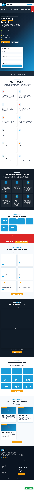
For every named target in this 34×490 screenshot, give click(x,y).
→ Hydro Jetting (20, 458)
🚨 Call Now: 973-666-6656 (32, 9)
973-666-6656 (23, 5)
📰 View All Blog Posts (17, 442)
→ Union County (3, 471)
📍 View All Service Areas (17, 391)
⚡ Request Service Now (12, 66)
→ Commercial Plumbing (21, 460)
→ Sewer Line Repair (20, 454)
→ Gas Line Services (20, 459)
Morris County (28, 371)
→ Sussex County (3, 472)
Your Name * (4, 51)
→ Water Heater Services (21, 455)
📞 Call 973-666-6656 (5, 42)
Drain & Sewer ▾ (15, 9)
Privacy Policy (29, 478)
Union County (28, 379)
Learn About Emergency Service (21, 242)
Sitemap (32, 478)
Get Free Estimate (21, 474)
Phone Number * (4, 55)
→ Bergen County (3, 465)
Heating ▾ (10, 9)
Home (2, 9)
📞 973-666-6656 (9, 241)
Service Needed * (4, 62)
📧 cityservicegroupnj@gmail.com (14, 0)
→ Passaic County (3, 466)
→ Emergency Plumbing (21, 452)
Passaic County (17, 371)
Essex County (6, 379)
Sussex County (6, 386)
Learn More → (4, 164)
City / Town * (4, 58)
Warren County (17, 386)
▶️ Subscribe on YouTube (17, 352)
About (29, 9)
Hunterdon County (28, 386)
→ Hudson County (3, 470)
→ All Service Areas (3, 473)
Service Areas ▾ (21, 9)
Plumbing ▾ (6, 9)
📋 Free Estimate (29, 4)
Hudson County (17, 379)
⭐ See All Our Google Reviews (17, 294)
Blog (26, 9)
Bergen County (6, 371)
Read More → (6, 420)
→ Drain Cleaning (20, 453)
